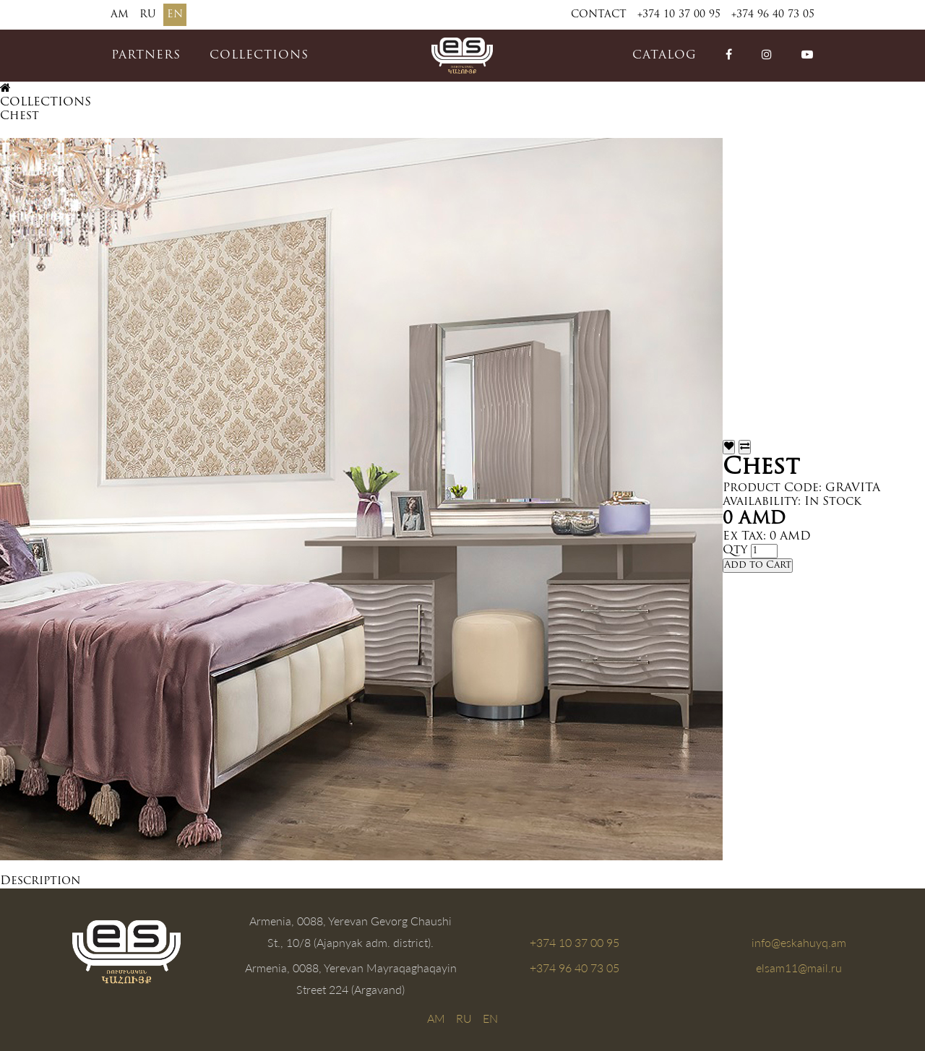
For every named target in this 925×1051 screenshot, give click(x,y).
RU (147, 14)
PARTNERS (146, 55)
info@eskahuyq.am (799, 942)
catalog (664, 55)
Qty (735, 550)
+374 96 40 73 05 (772, 14)
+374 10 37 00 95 (678, 14)
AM (120, 14)
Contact (599, 14)
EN (175, 14)
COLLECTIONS (259, 55)
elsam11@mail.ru (799, 967)
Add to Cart (757, 565)
